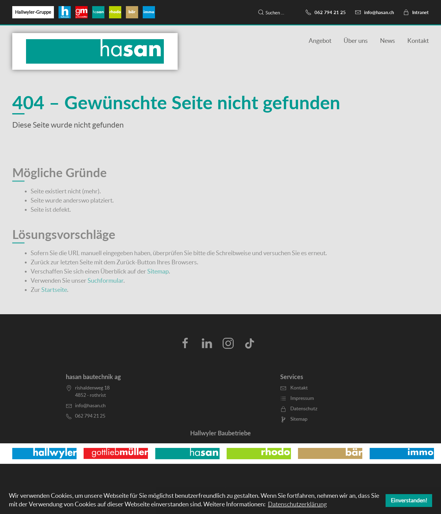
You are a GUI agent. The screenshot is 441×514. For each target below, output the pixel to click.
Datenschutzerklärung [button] (297, 504)
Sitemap (158, 271)
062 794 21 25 (325, 12)
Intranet (416, 12)
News (387, 40)
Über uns (356, 40)
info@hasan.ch (374, 12)
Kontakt (418, 40)
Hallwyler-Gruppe (33, 12)
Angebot (320, 40)
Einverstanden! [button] (409, 500)
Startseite (54, 289)
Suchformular (105, 280)
